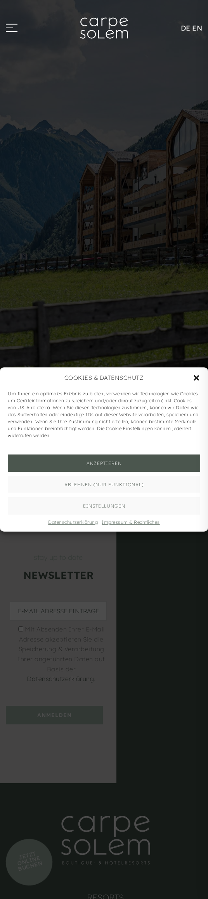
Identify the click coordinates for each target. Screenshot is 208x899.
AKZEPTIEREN (104, 463)
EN (197, 28)
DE (186, 28)
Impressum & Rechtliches (131, 522)
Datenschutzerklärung (73, 522)
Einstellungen (104, 505)
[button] (196, 378)
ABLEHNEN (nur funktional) (104, 484)
